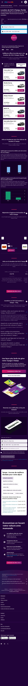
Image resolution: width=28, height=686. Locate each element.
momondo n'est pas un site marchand (14, 579)
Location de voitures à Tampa (19, 590)
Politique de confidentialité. (8, 460)
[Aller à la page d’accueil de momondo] (9, 2)
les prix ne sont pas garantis (12, 575)
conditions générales (22, 459)
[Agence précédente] (2, 238)
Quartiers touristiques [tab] (8, 481)
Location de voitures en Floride (7, 590)
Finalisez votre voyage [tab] (8, 493)
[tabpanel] (14, 177)
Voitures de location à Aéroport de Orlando (10, 502)
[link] (20, 77)
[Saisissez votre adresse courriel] (15, 448)
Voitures (5, 589)
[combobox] (3, 21)
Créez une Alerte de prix (12, 555)
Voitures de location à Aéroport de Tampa (10, 505)
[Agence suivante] (25, 238)
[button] (2, 2)
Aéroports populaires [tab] (7, 478)
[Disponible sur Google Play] (4, 638)
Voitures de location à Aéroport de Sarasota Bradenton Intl (9, 508)
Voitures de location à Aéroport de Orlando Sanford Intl (9, 511)
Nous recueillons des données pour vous (14, 581)
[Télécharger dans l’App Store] (12, 638)
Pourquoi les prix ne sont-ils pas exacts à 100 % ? (14, 584)
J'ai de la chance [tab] (19, 493)
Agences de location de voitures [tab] (10, 484)
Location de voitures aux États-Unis (15, 589)
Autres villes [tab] (5, 487)
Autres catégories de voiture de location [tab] (12, 490)
